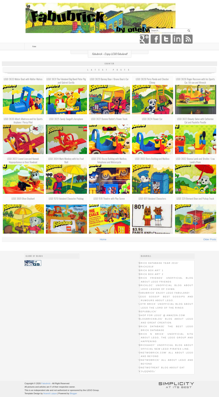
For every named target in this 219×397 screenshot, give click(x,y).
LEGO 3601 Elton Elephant (23, 198)
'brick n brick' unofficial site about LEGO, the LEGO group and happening (165, 338)
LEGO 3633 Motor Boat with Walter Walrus (23, 79)
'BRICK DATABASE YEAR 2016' (158, 263)
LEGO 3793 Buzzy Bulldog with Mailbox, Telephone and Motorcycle (109, 160)
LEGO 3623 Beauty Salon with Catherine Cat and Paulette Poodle (195, 120)
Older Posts (209, 239)
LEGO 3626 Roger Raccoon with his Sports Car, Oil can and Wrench (195, 80)
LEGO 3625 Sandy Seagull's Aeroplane (66, 119)
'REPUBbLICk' (147, 311)
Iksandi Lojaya (50, 393)
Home (34, 46)
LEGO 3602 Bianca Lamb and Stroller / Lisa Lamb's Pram (195, 160)
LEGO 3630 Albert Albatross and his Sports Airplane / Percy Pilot (23, 120)
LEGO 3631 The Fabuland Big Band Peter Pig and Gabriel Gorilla (66, 80)
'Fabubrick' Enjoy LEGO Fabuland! (164, 293)
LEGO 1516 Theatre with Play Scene (109, 198)
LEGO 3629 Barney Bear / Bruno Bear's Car (109, 79)
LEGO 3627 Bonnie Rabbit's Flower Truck (109, 119)
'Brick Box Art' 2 (150, 274)
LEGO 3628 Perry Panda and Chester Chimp (152, 80)
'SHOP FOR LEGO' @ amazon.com (161, 315)
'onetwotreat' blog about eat (161, 367)
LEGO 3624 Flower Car (152, 119)
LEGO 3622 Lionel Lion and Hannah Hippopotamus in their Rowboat (23, 160)
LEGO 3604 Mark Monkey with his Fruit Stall (66, 160)
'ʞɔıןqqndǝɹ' (147, 371)
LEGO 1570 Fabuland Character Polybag (66, 198)
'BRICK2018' (146, 266)
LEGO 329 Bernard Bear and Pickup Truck (195, 198)
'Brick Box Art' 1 (150, 270)
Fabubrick (45, 383)
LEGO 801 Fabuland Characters (152, 198)
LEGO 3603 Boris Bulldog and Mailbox (152, 158)
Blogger (73, 393)
